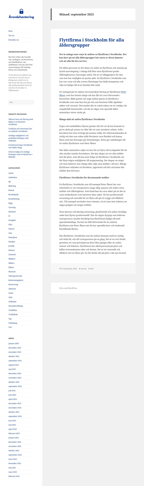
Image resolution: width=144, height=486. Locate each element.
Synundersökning (15, 306)
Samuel (84, 268)
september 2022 (15, 455)
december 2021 (14, 463)
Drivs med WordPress (68, 288)
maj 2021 (12, 468)
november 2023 (14, 408)
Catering (12, 207)
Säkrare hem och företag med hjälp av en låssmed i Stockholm (20, 122)
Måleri (11, 267)
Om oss (11, 35)
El (9, 216)
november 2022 (14, 446)
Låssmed (12, 254)
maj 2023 (12, 425)
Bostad (11, 190)
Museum (12, 271)
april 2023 (12, 429)
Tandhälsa (12, 310)
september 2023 (15, 416)
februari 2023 (14, 433)
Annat (10, 173)
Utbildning (12, 323)
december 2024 (14, 373)
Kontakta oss (13, 40)
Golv (10, 233)
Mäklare (11, 259)
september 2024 (15, 386)
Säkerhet (12, 289)
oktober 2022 (13, 450)
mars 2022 (12, 459)
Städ (10, 297)
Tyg (9, 319)
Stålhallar (12, 301)
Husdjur (11, 241)
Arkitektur (12, 177)
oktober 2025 (13, 356)
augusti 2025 (13, 365)
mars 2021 (12, 472)
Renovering (13, 284)
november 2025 (14, 352)
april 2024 (12, 399)
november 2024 (14, 378)
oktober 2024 (13, 382)
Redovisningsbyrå (15, 280)
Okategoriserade (15, 276)
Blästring (12, 186)
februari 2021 (14, 476)
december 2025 (14, 348)
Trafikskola (13, 314)
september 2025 (15, 360)
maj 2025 (12, 369)
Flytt (10, 224)
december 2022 (14, 442)
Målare (11, 263)
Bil (9, 182)
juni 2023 (12, 420)
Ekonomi (12, 212)
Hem (10, 31)
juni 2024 (12, 395)
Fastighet (12, 220)
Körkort (11, 250)
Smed (10, 293)
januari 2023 (13, 438)
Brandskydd (13, 194)
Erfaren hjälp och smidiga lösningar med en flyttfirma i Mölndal (20, 154)
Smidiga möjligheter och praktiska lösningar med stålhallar (18, 138)
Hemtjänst (12, 237)
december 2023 (14, 403)
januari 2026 (13, 343)
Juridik (11, 246)
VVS (10, 327)
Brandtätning (13, 199)
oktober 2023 (13, 412)
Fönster (11, 229)
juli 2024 (11, 390)
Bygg (10, 203)
